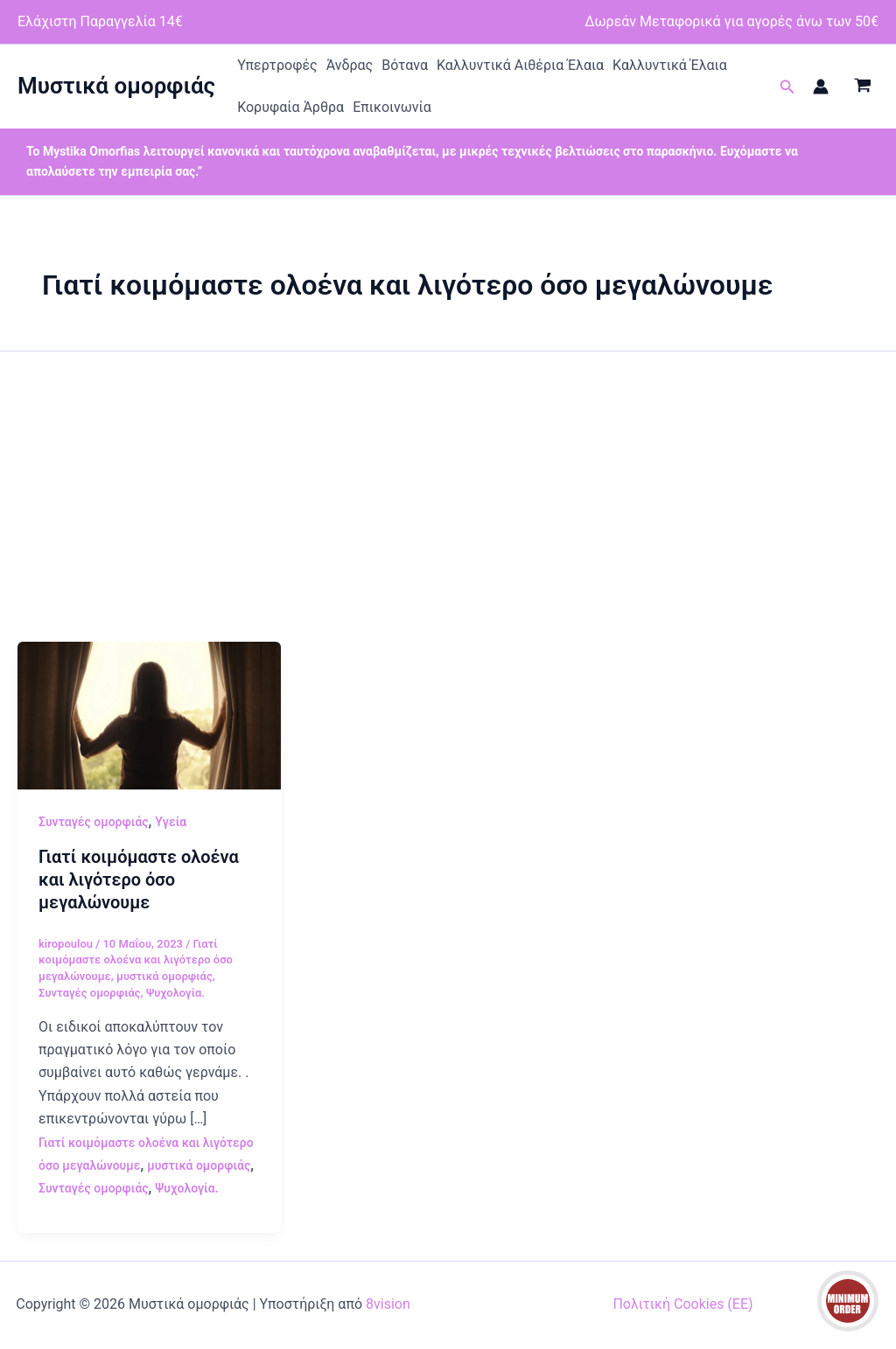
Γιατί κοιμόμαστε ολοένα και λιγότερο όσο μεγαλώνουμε (138, 879)
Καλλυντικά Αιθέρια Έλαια (520, 65)
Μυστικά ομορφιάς (116, 86)
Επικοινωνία (392, 107)
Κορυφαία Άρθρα (290, 107)
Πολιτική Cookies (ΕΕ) (682, 1304)
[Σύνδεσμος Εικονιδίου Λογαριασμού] (821, 86)
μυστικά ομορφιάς (164, 976)
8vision (388, 1304)
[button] (787, 87)
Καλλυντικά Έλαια (669, 65)
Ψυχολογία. (175, 992)
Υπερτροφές (277, 65)
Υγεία (170, 822)
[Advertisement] (448, 510)
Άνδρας (350, 65)
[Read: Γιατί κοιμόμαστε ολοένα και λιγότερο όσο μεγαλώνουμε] (149, 714)
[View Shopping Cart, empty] (862, 86)
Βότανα (405, 65)
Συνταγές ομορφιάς (93, 822)
